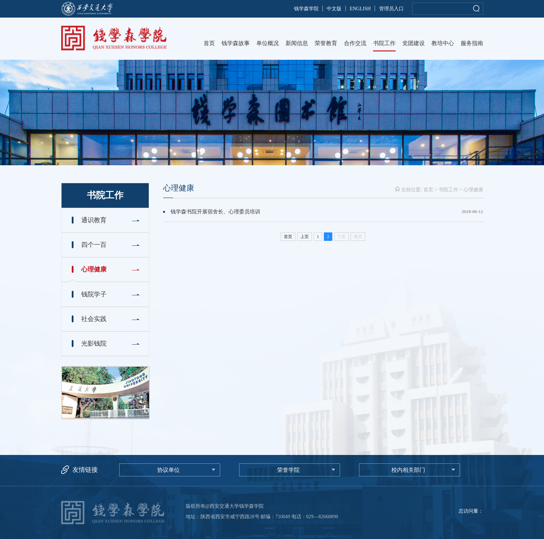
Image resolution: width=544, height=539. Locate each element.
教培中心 (442, 44)
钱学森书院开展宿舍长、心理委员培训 (215, 211)
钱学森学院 (306, 9)
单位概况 (267, 44)
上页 (304, 236)
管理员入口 (391, 9)
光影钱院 (94, 343)
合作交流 (355, 44)
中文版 (334, 9)
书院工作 (384, 44)
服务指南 (472, 44)
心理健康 (94, 269)
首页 (209, 44)
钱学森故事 (236, 44)
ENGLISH (360, 9)
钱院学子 (94, 294)
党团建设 (413, 44)
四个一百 (94, 244)
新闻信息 (297, 44)
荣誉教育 (326, 44)
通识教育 (97, 220)
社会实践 (94, 318)
